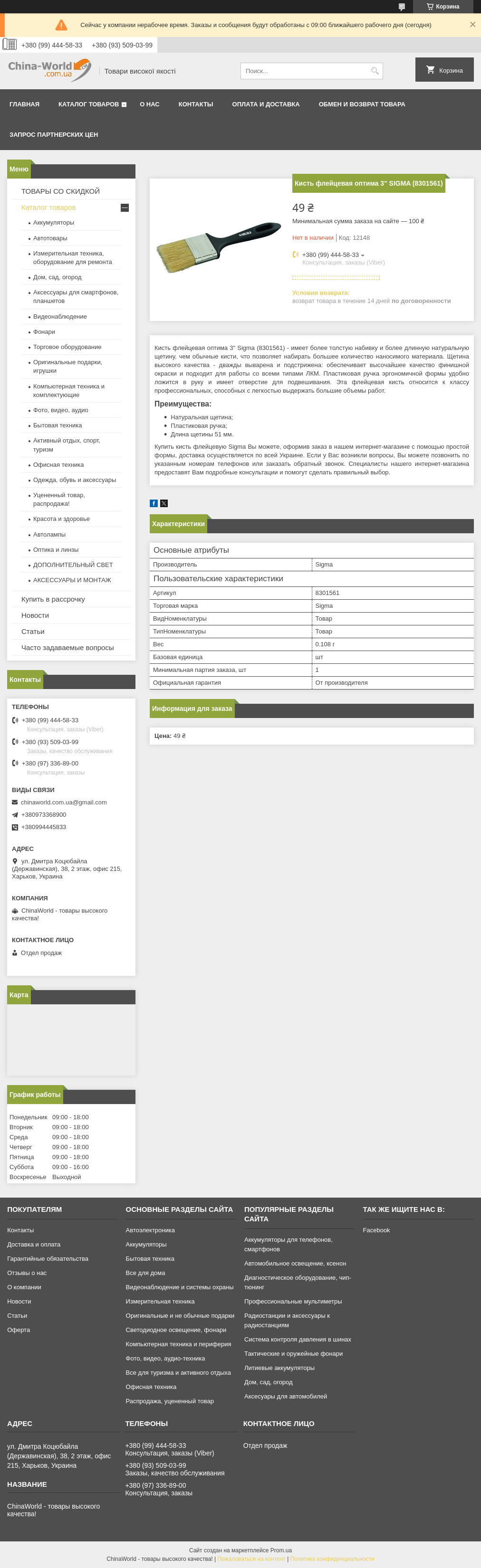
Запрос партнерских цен (54, 134)
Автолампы (49, 534)
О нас (150, 104)
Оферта (18, 1329)
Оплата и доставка (266, 104)
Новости (35, 615)
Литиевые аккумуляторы (279, 1367)
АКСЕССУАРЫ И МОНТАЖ (72, 580)
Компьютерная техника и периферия (178, 1344)
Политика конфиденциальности (332, 1559)
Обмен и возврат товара (362, 104)
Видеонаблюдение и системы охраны (180, 1287)
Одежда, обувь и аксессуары (74, 479)
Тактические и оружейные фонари (293, 1353)
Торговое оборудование (67, 346)
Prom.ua (281, 1550)
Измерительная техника (160, 1301)
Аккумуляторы (53, 222)
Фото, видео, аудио (60, 410)
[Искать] (374, 71)
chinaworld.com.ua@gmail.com (64, 802)
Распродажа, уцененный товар (170, 1401)
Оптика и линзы (55, 549)
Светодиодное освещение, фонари (176, 1329)
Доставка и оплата (33, 1244)
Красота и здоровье (61, 518)
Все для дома (145, 1272)
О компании (24, 1287)
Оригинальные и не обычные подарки (180, 1315)
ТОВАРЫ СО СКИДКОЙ (60, 191)
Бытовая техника (57, 425)
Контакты (196, 104)
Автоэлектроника (150, 1230)
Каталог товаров (88, 104)
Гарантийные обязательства (47, 1258)
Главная (24, 104)
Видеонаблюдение (60, 316)
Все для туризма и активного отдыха (178, 1372)
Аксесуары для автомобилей (285, 1396)
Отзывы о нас (27, 1272)
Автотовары (50, 238)
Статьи (33, 631)
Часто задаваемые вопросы (67, 647)
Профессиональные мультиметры (293, 1301)
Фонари (44, 331)
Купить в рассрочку (53, 599)
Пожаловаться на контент (251, 1559)
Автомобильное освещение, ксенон (295, 1263)
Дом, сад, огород (57, 277)
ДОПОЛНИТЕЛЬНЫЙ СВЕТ (73, 564)
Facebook (376, 1230)
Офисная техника (58, 464)
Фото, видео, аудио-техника (165, 1358)
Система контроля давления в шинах (297, 1339)
